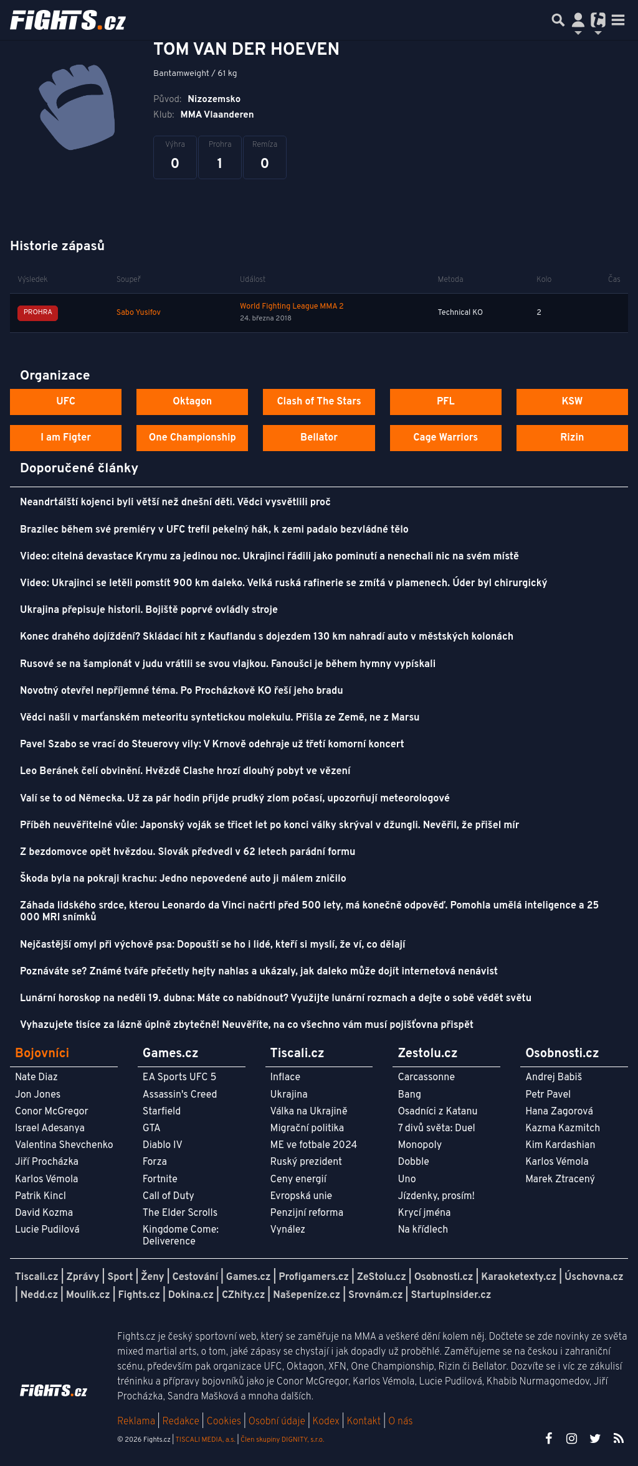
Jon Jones (37, 1095)
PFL (446, 402)
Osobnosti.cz (444, 1277)
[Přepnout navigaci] (578, 20)
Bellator (319, 438)
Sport (120, 1277)
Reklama (136, 1422)
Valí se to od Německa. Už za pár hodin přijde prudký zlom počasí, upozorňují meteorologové (235, 799)
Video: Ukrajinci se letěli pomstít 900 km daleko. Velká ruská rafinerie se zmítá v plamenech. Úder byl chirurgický (284, 583)
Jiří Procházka (47, 1162)
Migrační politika (307, 1129)
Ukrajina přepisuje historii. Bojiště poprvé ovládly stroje (149, 610)
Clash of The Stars (319, 402)
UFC (65, 402)
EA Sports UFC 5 (180, 1077)
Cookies (223, 1422)
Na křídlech (423, 1230)
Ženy (152, 1277)
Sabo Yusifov (139, 313)
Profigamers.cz (314, 1277)
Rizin (572, 438)
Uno (407, 1180)
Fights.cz (139, 1295)
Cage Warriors (445, 438)
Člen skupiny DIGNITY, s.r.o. (282, 1440)
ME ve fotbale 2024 (314, 1145)
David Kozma (44, 1213)
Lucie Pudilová (47, 1230)
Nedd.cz (39, 1295)
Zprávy (83, 1277)
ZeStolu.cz (381, 1277)
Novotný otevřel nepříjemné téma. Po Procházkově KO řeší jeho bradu (181, 691)
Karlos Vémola (47, 1180)
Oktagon (192, 402)
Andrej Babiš (553, 1077)
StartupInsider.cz (451, 1295)
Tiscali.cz (37, 1277)
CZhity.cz (243, 1295)
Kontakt (364, 1422)
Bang (409, 1095)
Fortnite (160, 1180)
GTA (152, 1129)
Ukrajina (289, 1095)
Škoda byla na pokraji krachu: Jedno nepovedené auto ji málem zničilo (183, 879)
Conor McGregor (51, 1112)
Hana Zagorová (559, 1112)
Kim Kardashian (560, 1145)
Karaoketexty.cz (518, 1277)
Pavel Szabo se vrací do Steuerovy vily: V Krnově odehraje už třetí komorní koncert (212, 745)
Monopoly (420, 1145)
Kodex (327, 1422)
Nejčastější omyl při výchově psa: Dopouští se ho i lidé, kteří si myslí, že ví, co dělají (213, 945)
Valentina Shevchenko (64, 1145)
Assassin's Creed (180, 1095)
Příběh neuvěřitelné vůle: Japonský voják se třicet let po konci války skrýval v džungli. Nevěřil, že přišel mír (270, 825)
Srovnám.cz (375, 1295)
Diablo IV (163, 1145)
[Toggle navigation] (618, 20)
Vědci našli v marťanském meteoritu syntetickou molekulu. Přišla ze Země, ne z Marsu (220, 718)
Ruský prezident (306, 1162)
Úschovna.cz (594, 1277)
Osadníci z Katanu (437, 1112)
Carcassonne (426, 1077)
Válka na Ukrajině (309, 1112)
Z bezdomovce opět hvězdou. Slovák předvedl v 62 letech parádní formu (187, 852)
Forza (155, 1162)
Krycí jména (424, 1213)
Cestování (194, 1277)
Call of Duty (168, 1196)
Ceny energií (298, 1180)
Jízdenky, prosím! (436, 1196)
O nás (400, 1422)
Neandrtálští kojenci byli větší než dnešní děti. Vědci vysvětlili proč (175, 503)
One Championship (192, 438)
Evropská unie (301, 1196)
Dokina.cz (191, 1295)
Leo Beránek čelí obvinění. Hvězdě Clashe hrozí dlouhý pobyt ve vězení (185, 771)
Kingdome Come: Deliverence (181, 1236)
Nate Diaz (36, 1077)
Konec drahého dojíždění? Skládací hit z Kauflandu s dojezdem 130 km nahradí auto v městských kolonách (266, 637)
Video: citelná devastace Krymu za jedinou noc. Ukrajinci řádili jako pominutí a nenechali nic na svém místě (269, 557)
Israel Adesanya (50, 1129)
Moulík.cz (88, 1295)
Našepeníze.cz (306, 1295)
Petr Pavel (548, 1095)
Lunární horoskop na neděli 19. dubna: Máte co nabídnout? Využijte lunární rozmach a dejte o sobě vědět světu (275, 998)
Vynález (288, 1230)
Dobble (413, 1162)
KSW (572, 402)
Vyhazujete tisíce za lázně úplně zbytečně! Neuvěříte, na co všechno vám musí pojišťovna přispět (247, 1025)
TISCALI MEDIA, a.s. (205, 1440)
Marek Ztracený (560, 1180)
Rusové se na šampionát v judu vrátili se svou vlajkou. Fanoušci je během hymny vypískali (228, 664)
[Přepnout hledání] (558, 20)
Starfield (162, 1112)
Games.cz (248, 1277)
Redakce (180, 1422)
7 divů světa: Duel (436, 1129)
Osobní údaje (277, 1422)
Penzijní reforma (307, 1213)
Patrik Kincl (40, 1196)
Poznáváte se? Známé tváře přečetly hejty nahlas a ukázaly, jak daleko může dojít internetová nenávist (259, 972)
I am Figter (65, 438)
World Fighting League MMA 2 (292, 307)
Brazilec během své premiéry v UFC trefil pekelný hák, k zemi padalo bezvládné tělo (214, 530)
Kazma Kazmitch (562, 1129)
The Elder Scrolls (180, 1213)
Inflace (285, 1077)
